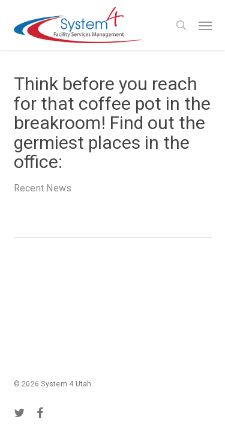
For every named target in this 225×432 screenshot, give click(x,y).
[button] (205, 25)
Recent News (43, 188)
